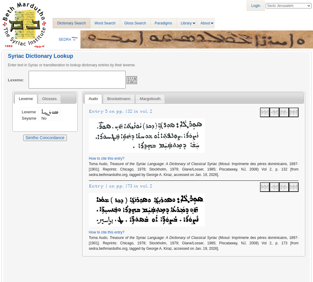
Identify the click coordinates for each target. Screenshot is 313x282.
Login (255, 6)
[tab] (25, 99)
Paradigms (163, 23)
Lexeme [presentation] (26, 98)
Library (186, 23)
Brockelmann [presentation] (118, 98)
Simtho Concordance (45, 137)
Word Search (105, 23)
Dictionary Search (71, 23)
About (205, 23)
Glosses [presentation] (49, 98)
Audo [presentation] (93, 98)
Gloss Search (135, 23)
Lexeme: (16, 80)
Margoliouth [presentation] (150, 98)
